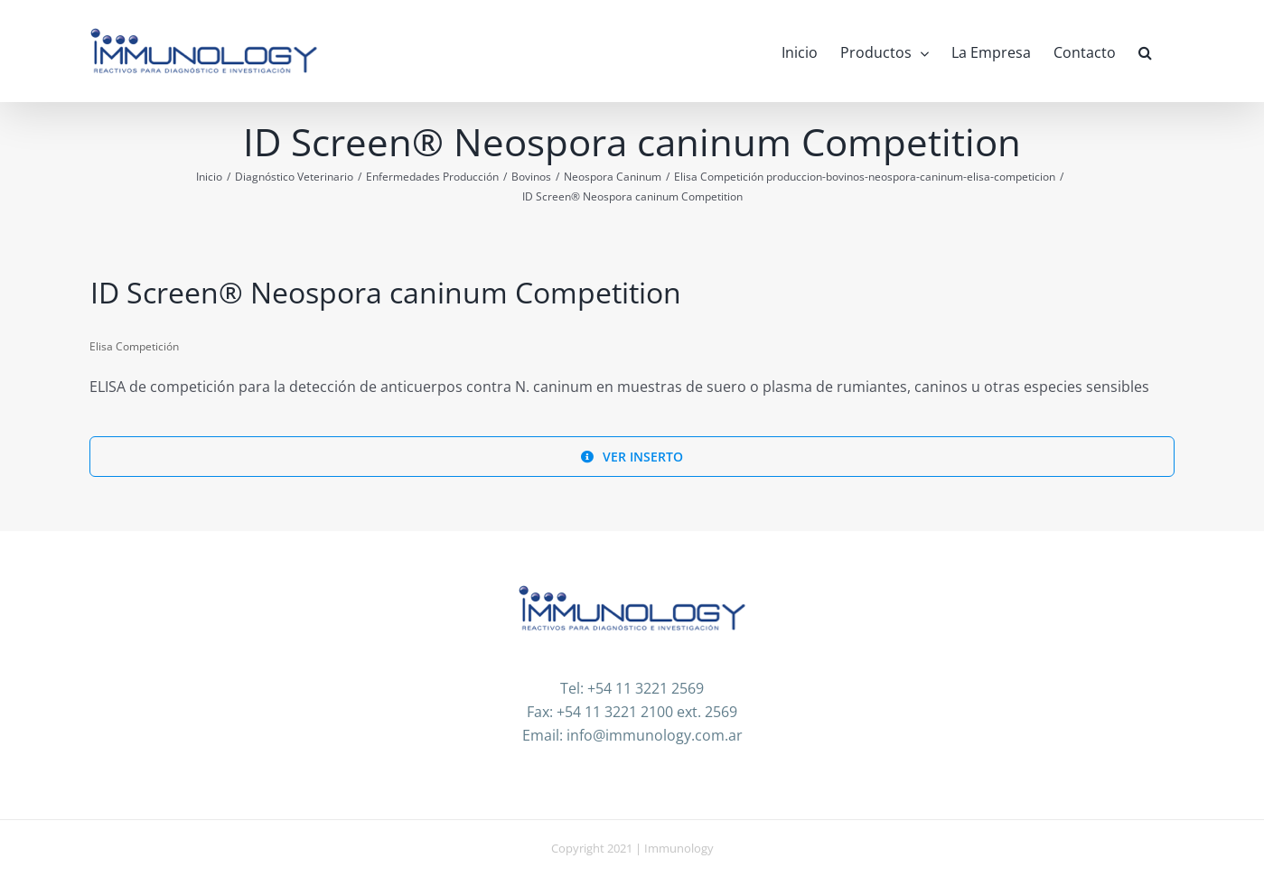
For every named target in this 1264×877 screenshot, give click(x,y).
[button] (1145, 51)
